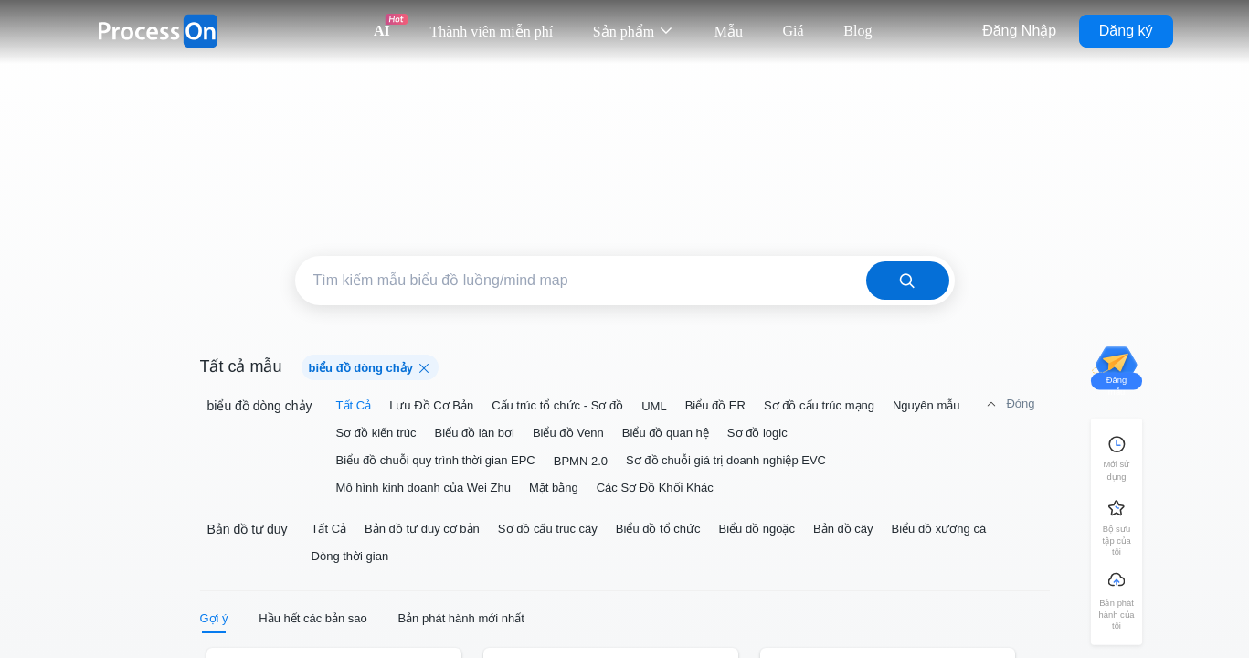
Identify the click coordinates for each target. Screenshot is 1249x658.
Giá (793, 30)
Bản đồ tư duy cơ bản (422, 529)
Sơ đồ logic (757, 433)
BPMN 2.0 (581, 461)
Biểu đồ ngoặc (757, 529)
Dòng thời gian (350, 556)
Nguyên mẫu (926, 405)
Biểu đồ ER (715, 405)
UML (653, 406)
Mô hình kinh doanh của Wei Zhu (423, 487)
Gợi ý (214, 618)
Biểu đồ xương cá (939, 529)
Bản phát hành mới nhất (460, 618)
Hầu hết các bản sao (313, 618)
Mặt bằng (553, 487)
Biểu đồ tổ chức (658, 529)
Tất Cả (354, 405)
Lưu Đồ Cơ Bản (431, 405)
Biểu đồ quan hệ (665, 433)
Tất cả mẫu (241, 366)
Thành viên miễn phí (491, 31)
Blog (857, 30)
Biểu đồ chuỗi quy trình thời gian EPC (435, 460)
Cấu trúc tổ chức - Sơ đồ (557, 405)
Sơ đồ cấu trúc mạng (819, 405)
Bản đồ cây (843, 529)
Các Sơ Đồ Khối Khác (655, 487)
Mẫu (728, 31)
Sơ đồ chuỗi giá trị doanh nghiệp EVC (726, 460)
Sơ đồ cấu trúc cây (548, 529)
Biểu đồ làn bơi (474, 433)
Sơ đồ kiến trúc (376, 433)
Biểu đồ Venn (568, 433)
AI (382, 30)
